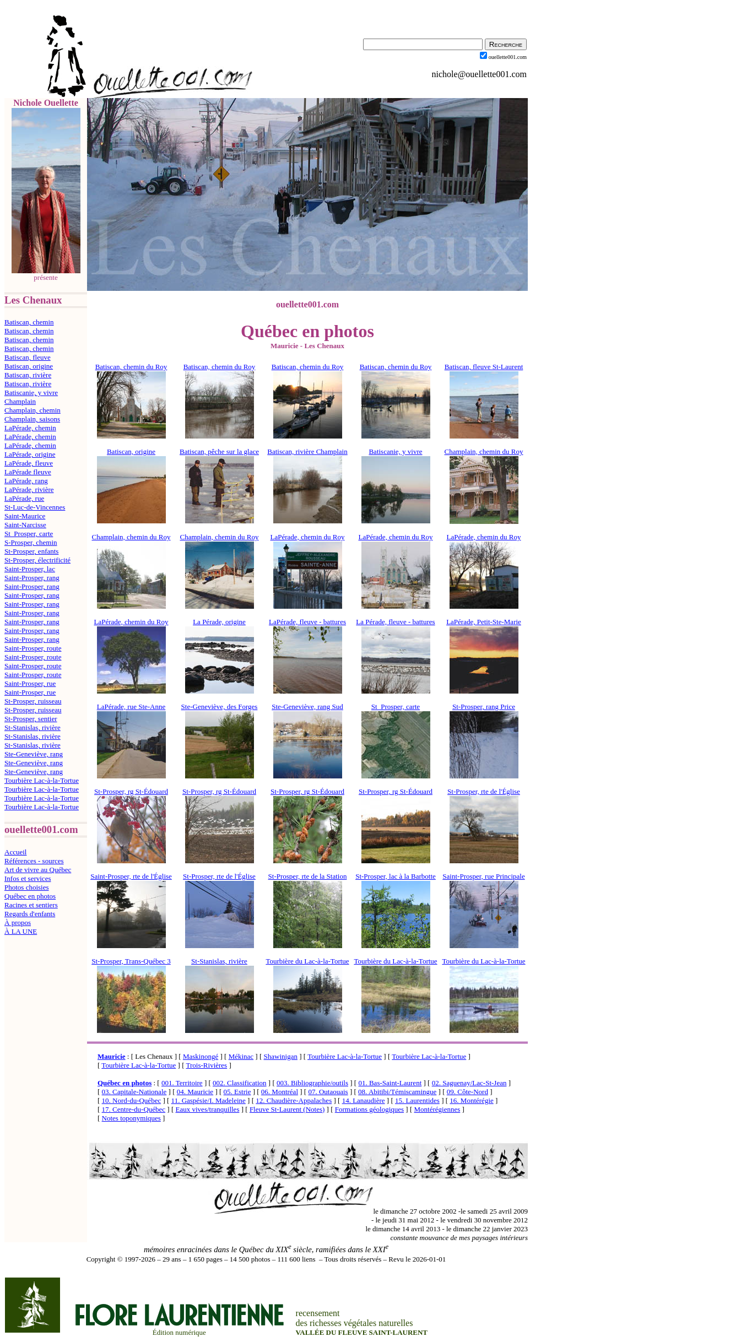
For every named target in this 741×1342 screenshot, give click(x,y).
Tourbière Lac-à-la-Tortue (41, 780)
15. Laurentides (417, 1100)
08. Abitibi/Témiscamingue (397, 1091)
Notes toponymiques (131, 1118)
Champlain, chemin (32, 410)
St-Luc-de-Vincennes (34, 507)
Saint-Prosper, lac (29, 569)
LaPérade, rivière (29, 489)
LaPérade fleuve (27, 472)
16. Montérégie (471, 1100)
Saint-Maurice (24, 516)
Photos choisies (26, 887)
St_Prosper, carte (28, 533)
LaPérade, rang (26, 481)
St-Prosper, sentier (30, 719)
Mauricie (112, 1056)
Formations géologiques (369, 1109)
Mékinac (241, 1056)
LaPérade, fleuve (28, 463)
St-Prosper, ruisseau (32, 701)
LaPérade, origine (29, 454)
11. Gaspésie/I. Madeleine (208, 1100)
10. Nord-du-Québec (131, 1100)
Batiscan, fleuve (27, 357)
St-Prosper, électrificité (37, 560)
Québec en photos (30, 896)
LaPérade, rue (24, 498)
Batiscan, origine (28, 366)
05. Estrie (237, 1091)
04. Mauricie (195, 1091)
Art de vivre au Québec (37, 869)
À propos (17, 922)
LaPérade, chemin (30, 428)
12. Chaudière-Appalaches (294, 1100)
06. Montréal (279, 1091)
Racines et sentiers (31, 905)
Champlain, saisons (32, 419)
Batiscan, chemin (29, 322)
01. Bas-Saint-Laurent (389, 1083)
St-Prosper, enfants (31, 551)
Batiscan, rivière (27, 375)
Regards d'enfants (29, 914)
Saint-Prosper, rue (30, 683)
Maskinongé (200, 1056)
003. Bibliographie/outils (312, 1083)
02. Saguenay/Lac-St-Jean (469, 1083)
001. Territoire (182, 1083)
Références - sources (34, 861)
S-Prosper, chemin (30, 542)
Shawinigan (281, 1056)
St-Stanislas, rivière (32, 727)
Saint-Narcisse (25, 525)
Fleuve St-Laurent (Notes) (287, 1109)
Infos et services (27, 878)
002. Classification (240, 1083)
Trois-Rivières (207, 1065)
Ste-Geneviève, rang (33, 754)
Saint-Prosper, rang (32, 577)
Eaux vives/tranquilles (208, 1109)
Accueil (15, 852)
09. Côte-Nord (467, 1091)
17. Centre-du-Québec (134, 1109)
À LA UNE (20, 931)
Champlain (20, 401)
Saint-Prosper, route (32, 648)
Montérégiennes (437, 1109)
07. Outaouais (328, 1091)
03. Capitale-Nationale (134, 1091)
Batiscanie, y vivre (31, 392)
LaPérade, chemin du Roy (483, 537)
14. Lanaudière (363, 1100)
